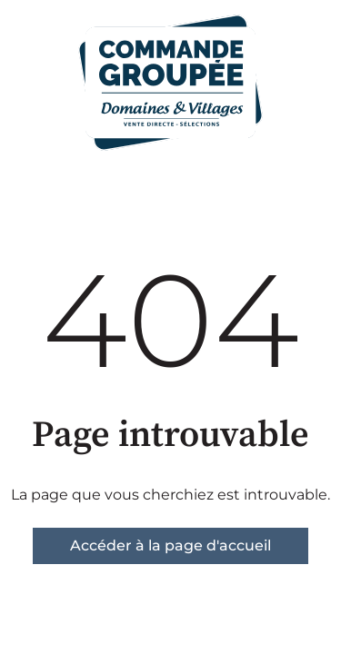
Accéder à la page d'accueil (170, 545)
